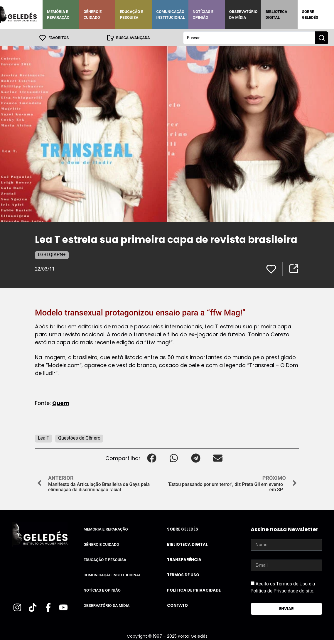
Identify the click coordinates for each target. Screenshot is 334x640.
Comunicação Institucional (170, 14)
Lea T (43, 437)
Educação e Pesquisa (131, 14)
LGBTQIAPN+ (52, 254)
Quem (60, 402)
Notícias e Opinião (203, 14)
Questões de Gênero (79, 437)
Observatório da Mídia (243, 14)
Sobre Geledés (310, 14)
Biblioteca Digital (276, 14)
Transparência (184, 559)
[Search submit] (321, 37)
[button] (152, 458)
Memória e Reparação (58, 14)
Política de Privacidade (194, 590)
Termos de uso (183, 574)
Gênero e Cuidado (92, 14)
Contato (177, 605)
